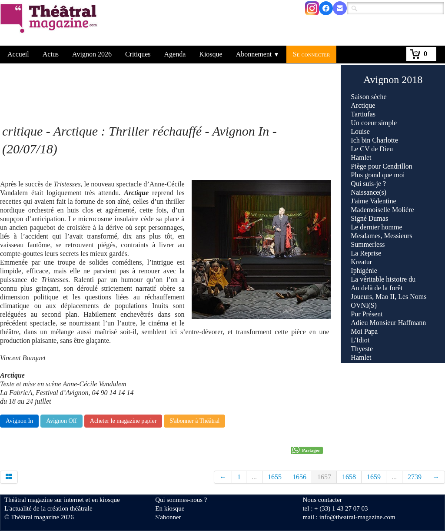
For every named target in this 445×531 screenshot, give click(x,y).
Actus (51, 54)
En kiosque (169, 508)
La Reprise (366, 253)
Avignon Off (61, 421)
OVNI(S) (364, 305)
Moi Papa (364, 331)
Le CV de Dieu (372, 149)
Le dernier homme (376, 227)
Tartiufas (363, 114)
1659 (374, 477)
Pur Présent (366, 314)
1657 (324, 477)
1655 (275, 477)
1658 (349, 477)
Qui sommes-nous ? (181, 499)
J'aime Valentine (373, 201)
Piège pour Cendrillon (381, 166)
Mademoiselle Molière (382, 209)
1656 (299, 477)
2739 (415, 477)
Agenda (175, 54)
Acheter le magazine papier (123, 421)
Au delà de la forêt (376, 288)
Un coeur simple (374, 122)
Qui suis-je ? (368, 183)
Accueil (18, 54)
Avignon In (19, 421)
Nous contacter (322, 499)
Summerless (368, 244)
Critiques (138, 54)
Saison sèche (368, 96)
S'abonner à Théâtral (194, 421)
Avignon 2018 (392, 79)
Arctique (363, 105)
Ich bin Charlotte (374, 140)
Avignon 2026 (92, 54)
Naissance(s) (368, 192)
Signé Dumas (369, 218)
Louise (360, 131)
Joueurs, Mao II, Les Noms (388, 296)
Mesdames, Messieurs (381, 235)
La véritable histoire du (383, 279)
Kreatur (361, 262)
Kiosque (210, 54)
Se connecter (311, 54)
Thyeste (362, 348)
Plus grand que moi (378, 175)
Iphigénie (364, 270)
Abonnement (257, 54)
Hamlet (361, 157)
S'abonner (168, 517)
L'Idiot (360, 340)
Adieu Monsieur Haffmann (388, 322)
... (254, 477)
